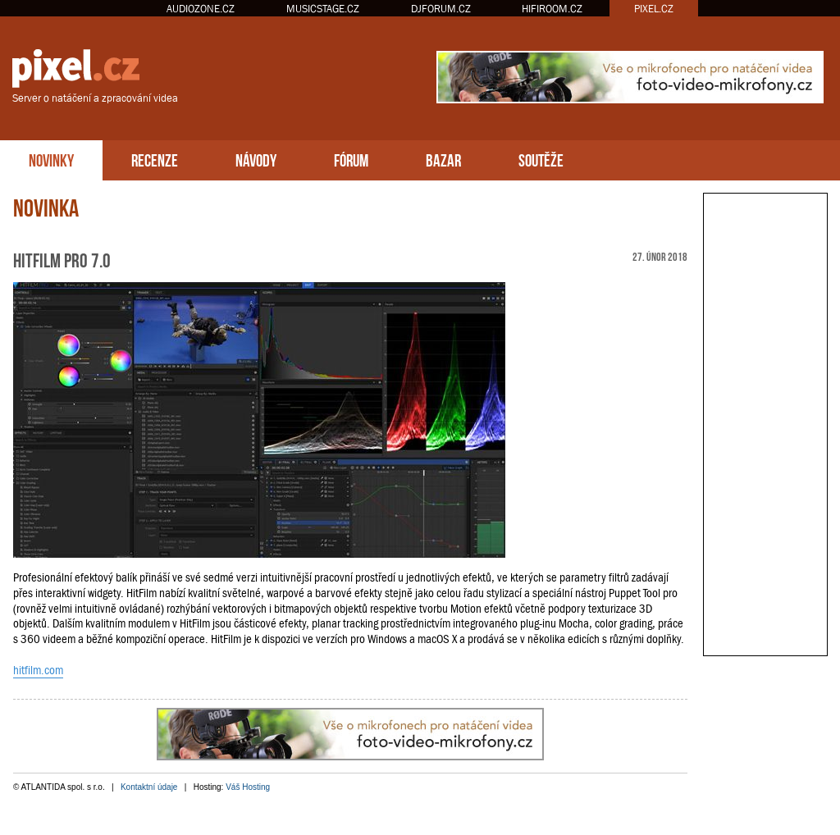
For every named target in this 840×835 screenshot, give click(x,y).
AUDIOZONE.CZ (201, 8)
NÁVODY (255, 158)
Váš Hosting (248, 787)
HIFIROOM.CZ (552, 8)
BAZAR (443, 158)
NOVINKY (51, 158)
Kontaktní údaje (149, 787)
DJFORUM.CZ (441, 8)
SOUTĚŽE (541, 158)
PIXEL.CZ (653, 8)
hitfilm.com (38, 670)
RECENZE (154, 158)
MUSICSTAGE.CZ (322, 8)
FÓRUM (351, 158)
